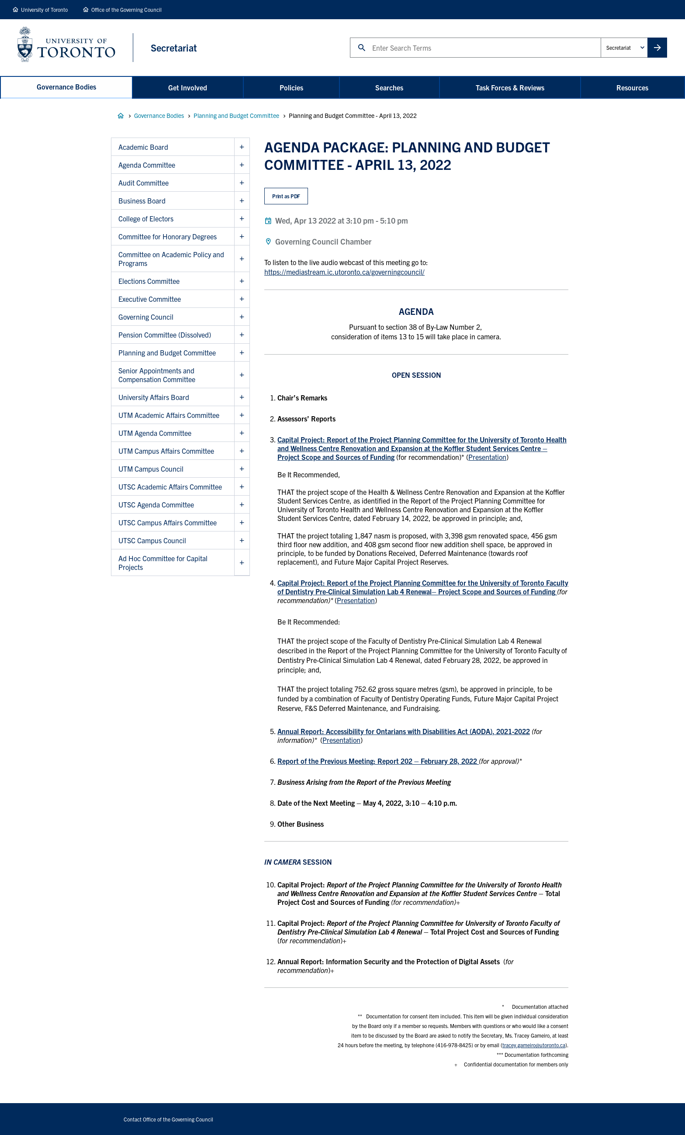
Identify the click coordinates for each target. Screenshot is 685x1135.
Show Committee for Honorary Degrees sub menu (241, 236)
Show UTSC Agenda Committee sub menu (241, 505)
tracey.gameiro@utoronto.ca (533, 1045)
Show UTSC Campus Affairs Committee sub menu (241, 522)
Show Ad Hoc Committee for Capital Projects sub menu (241, 562)
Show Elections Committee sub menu (241, 281)
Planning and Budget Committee (236, 115)
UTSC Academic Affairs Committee (170, 486)
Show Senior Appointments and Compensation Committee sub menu (241, 375)
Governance (121, 116)
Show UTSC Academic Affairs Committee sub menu (241, 487)
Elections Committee (149, 280)
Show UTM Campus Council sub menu (241, 469)
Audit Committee (143, 182)
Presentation (487, 456)
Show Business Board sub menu (241, 201)
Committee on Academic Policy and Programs (171, 258)
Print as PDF (286, 196)
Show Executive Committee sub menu (241, 299)
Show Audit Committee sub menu (241, 183)
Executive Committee (149, 298)
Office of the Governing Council (126, 9)
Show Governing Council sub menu (241, 317)
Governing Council (145, 316)
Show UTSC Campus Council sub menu (241, 540)
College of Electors (145, 218)
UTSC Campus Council (152, 540)
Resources (632, 87)
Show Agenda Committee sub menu (241, 165)
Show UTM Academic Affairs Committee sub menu (241, 415)
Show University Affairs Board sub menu (241, 397)
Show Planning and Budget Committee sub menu (241, 353)
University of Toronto (44, 9)
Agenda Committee (146, 164)
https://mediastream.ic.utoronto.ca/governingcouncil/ (344, 271)
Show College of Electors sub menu (241, 219)
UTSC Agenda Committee (156, 504)
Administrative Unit (600, 37)
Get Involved (187, 87)
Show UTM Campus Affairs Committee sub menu (241, 451)
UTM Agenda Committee (154, 432)
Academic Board (143, 146)
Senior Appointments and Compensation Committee (156, 374)
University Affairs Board (153, 397)
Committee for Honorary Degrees (167, 236)
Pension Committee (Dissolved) (164, 334)
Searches (389, 87)
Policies (291, 87)
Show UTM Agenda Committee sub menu (241, 433)
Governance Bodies (66, 86)
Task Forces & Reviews (510, 87)
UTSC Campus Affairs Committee (167, 522)
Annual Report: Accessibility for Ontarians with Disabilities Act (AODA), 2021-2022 (403, 731)
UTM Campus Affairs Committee (166, 450)
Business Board (142, 200)
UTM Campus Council (150, 468)
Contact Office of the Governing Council (168, 1119)
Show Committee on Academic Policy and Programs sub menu (241, 258)
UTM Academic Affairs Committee (168, 415)
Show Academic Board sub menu (241, 147)
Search (349, 37)
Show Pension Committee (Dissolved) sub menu (241, 335)
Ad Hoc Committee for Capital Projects (163, 562)
